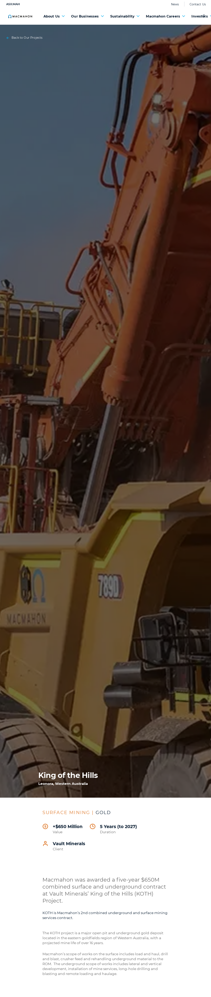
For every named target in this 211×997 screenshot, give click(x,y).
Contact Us (198, 4)
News (175, 4)
